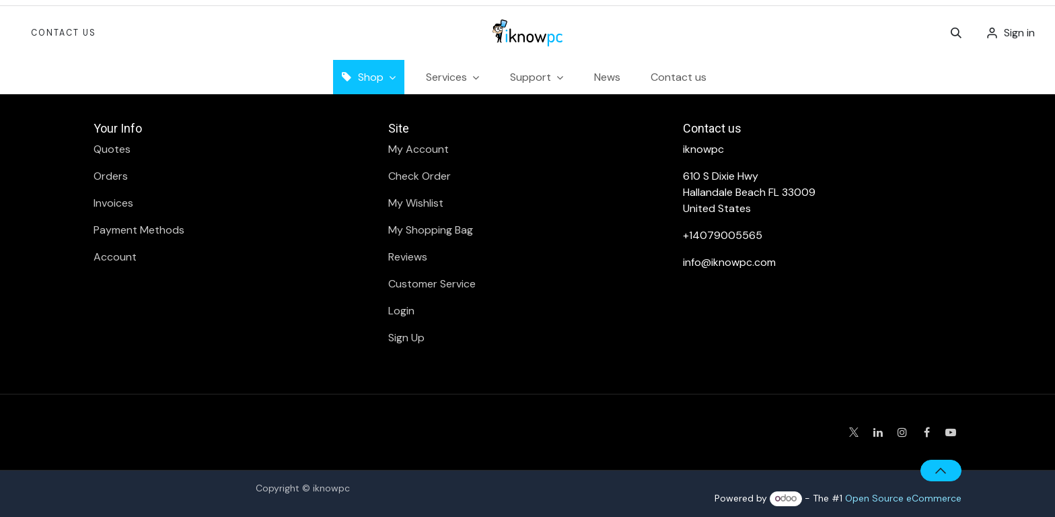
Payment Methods (139, 230)
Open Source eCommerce (903, 498)
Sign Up (406, 338)
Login (401, 311)
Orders (111, 176)
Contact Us (63, 33)
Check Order (419, 176)
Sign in (1019, 33)
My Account (418, 149)
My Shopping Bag (430, 230)
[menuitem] (607, 77)
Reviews (407, 257)
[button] (956, 33)
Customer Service (432, 284)
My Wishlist (415, 203)
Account (115, 257)
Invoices (113, 203)
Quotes (112, 149)
